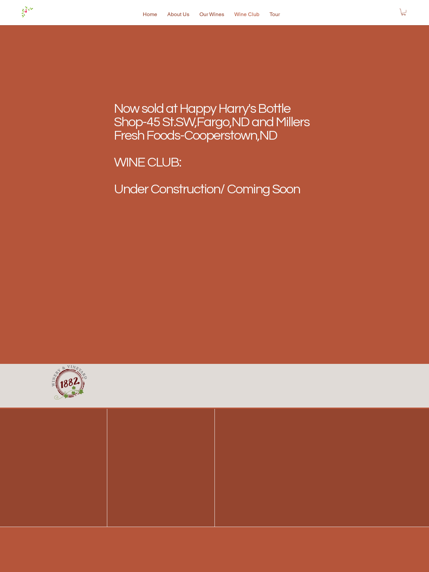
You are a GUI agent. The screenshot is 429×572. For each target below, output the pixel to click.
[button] (404, 12)
